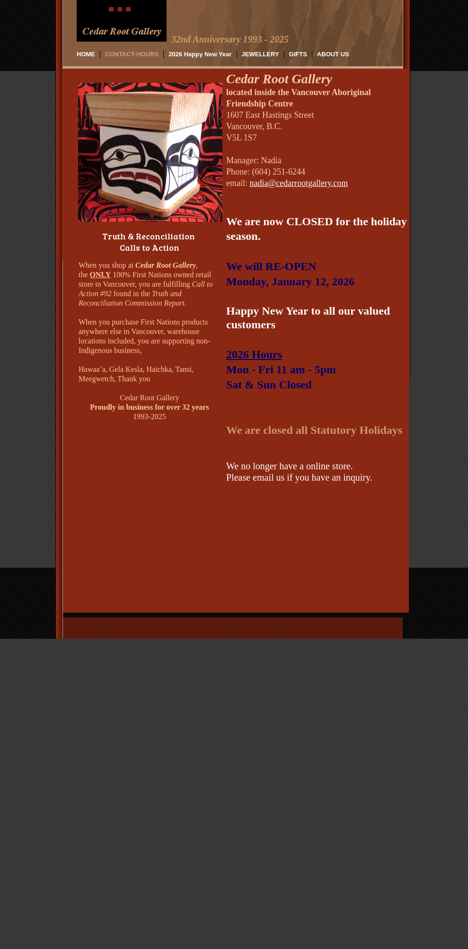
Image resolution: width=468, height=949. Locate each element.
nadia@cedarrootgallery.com (298, 183)
